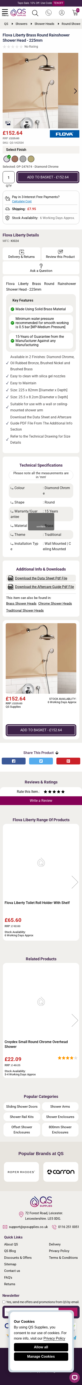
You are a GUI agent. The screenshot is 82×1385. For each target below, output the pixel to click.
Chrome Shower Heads (55, 603)
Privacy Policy (59, 1251)
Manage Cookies (41, 1356)
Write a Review (41, 801)
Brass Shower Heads (21, 603)
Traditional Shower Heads (25, 610)
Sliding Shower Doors (22, 1107)
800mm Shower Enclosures (60, 1129)
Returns (9, 1284)
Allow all (41, 1347)
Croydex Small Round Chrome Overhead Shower (36, 1044)
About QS (11, 1244)
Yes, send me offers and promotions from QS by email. (42, 1302)
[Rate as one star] (45, 792)
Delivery (55, 1244)
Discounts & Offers (18, 1258)
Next (73, 90)
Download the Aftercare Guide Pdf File (41, 587)
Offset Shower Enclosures (21, 1129)
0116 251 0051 (65, 1227)
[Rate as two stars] (47, 792)
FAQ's (8, 1278)
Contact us (12, 1271)
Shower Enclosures (60, 1117)
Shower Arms (60, 1107)
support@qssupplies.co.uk (25, 1227)
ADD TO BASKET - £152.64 (48, 177)
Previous (7, 882)
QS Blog (10, 1251)
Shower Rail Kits (22, 1117)
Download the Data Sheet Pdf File (37, 578)
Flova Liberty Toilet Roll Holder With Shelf (37, 903)
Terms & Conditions (63, 1258)
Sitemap (10, 1264)
